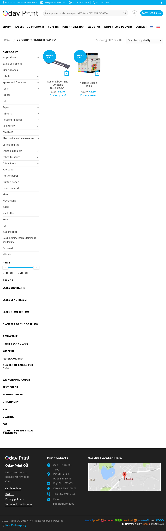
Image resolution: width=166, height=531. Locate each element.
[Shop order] (144, 40)
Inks (5, 101)
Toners (6, 94)
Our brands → (13, 488)
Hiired (6, 194)
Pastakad (8, 248)
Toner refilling (73, 26)
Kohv (5, 219)
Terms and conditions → (18, 504)
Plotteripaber (10, 175)
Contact (141, 26)
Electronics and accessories (18, 138)
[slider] (5, 267)
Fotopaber (8, 169)
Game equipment (12, 63)
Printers (7, 113)
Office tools (9, 163)
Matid (6, 206)
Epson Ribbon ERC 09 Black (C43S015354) (57, 85)
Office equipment (12, 151)
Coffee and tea (11, 144)
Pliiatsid (7, 254)
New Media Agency (15, 525)
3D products (36, 26)
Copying (53, 26)
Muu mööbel (10, 231)
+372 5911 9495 (67, 493)
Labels (19, 26)
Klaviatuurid (9, 200)
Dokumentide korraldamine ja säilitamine (19, 240)
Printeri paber (11, 182)
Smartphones (10, 70)
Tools (6, 88)
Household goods (12, 119)
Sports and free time (14, 82)
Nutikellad (8, 213)
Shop (7, 26)
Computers (9, 126)
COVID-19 (8, 132)
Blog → (9, 493)
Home (7, 40)
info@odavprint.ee (63, 503)
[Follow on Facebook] (162, 3)
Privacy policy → (14, 499)
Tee (5, 225)
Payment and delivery (118, 26)
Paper (6, 107)
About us (94, 26)
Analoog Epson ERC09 (88, 84)
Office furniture (11, 157)
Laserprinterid (11, 188)
